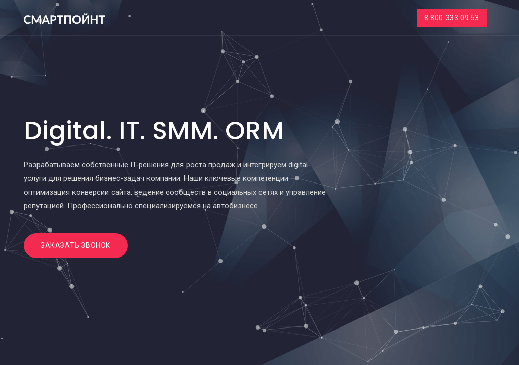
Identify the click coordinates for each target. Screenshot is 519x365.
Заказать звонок (76, 245)
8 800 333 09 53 (451, 18)
